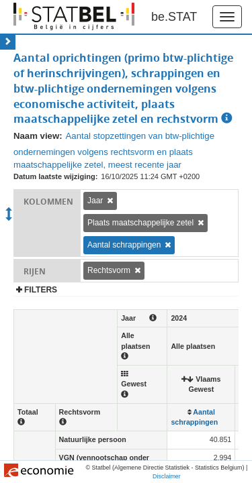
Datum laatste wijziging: (55, 176)
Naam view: (37, 136)
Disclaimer (167, 476)
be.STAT (174, 16)
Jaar (95, 200)
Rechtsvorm (108, 270)
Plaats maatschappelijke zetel (140, 222)
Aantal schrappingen (124, 245)
